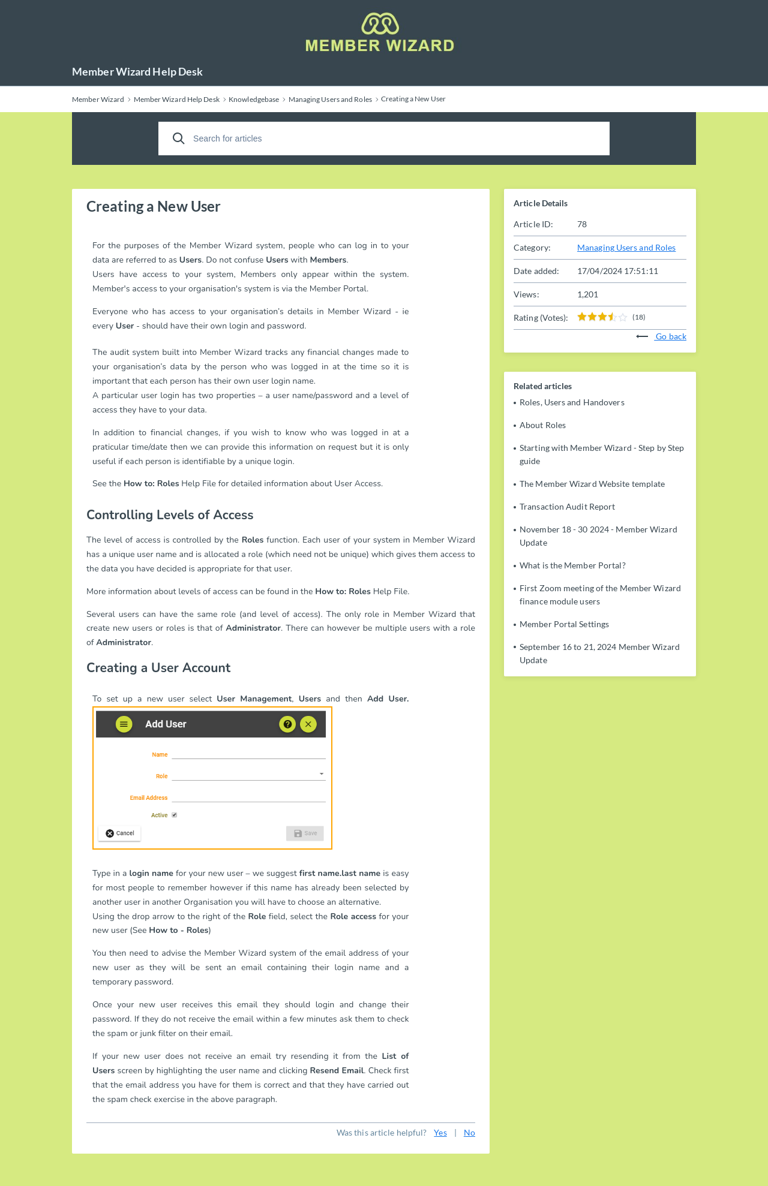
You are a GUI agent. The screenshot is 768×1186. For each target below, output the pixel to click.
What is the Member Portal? (573, 565)
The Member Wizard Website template (592, 483)
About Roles (543, 425)
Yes (440, 1132)
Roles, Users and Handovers (572, 402)
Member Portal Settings (564, 624)
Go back (661, 336)
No (469, 1132)
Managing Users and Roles (626, 247)
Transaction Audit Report (567, 506)
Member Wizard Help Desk (137, 71)
